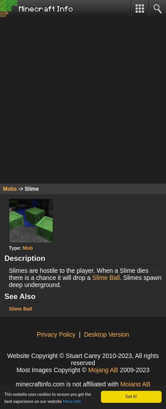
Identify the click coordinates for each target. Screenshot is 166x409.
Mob (28, 248)
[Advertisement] (83, 100)
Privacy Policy (56, 334)
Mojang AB (103, 370)
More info (72, 402)
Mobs (10, 189)
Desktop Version (106, 334)
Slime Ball (106, 277)
